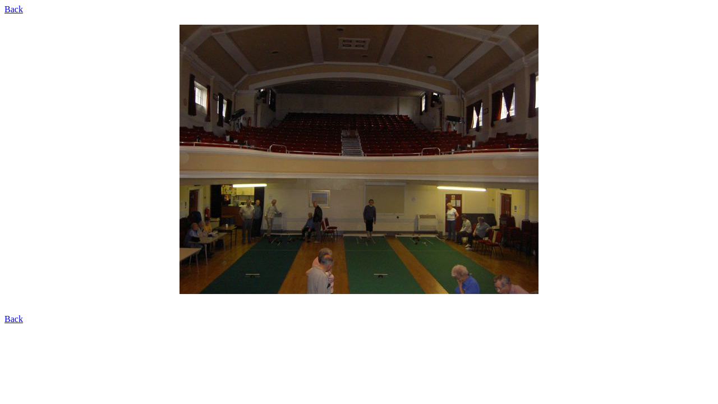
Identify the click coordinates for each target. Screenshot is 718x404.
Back (13, 9)
